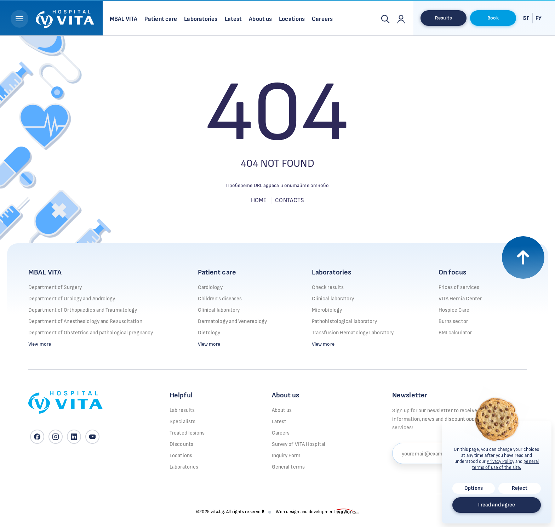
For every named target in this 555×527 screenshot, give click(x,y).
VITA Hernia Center (460, 298)
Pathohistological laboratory (344, 321)
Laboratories (331, 272)
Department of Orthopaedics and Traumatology (82, 310)
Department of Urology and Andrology (71, 298)
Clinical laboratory (219, 310)
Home (259, 200)
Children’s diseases (220, 298)
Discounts (181, 444)
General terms (288, 467)
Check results (328, 287)
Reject (519, 488)
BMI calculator (455, 332)
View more (39, 344)
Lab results (182, 410)
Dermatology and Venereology (232, 321)
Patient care (217, 272)
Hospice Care (454, 310)
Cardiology (210, 287)
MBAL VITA (45, 272)
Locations (181, 455)
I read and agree (496, 505)
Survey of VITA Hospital (298, 444)
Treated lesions (187, 433)
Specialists (182, 421)
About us (282, 410)
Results (443, 18)
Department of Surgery (55, 287)
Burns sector (453, 321)
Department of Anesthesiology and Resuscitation (85, 321)
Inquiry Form (286, 455)
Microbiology (327, 310)
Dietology (209, 332)
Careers (281, 433)
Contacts (289, 200)
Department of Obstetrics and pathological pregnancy (90, 332)
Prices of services (459, 287)
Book (492, 18)
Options (473, 488)
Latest (279, 421)
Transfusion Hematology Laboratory (353, 332)
